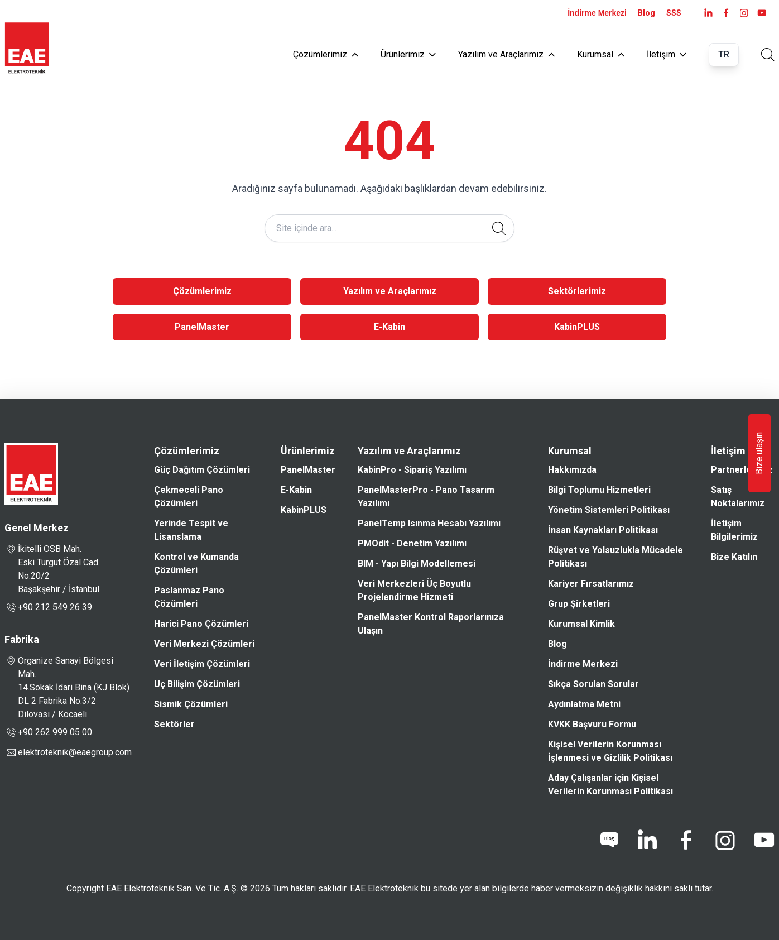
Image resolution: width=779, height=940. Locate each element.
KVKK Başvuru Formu (592, 724)
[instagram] (743, 12)
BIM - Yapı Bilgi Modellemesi (416, 563)
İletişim (666, 54)
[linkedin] (646, 840)
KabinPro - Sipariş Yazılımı (412, 469)
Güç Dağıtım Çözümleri (202, 469)
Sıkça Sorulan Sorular (593, 684)
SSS (673, 12)
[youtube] (761, 12)
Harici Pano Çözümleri (201, 623)
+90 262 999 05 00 (48, 732)
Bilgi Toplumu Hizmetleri (599, 490)
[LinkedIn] (708, 12)
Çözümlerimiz (325, 54)
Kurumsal (600, 54)
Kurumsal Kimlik (581, 623)
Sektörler (174, 724)
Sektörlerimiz (577, 291)
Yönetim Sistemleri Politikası (609, 510)
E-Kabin (389, 327)
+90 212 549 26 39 (48, 607)
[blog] (609, 840)
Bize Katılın (734, 556)
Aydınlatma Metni (584, 704)
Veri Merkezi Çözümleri (204, 644)
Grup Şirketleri (579, 603)
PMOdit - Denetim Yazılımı (412, 543)
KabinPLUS (577, 327)
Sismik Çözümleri (191, 704)
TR (723, 54)
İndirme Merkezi (597, 12)
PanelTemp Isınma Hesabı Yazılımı (429, 523)
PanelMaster (202, 327)
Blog (646, 12)
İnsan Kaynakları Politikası (603, 530)
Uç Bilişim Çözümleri (197, 684)
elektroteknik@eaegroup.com (75, 752)
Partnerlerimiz (742, 469)
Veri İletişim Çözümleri (202, 664)
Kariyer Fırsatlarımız (591, 583)
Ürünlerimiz (408, 54)
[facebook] (726, 12)
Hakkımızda (572, 469)
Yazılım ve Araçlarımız (506, 54)
